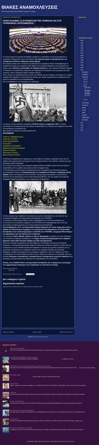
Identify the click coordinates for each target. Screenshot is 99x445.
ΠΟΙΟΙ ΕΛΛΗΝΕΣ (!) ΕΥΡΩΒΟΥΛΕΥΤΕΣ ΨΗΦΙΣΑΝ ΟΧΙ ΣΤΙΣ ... (87, 91)
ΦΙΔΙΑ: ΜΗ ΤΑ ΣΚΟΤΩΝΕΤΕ (17, 348)
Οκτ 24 (86, 81)
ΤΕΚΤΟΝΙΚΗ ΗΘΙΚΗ (15, 375)
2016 (82, 65)
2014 (82, 70)
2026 (82, 40)
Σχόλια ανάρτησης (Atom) (41, 336)
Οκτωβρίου (85, 77)
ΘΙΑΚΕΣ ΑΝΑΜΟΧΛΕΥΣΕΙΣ (29, 7)
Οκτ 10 (86, 99)
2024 (82, 45)
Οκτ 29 (86, 79)
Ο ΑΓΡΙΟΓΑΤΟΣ (14, 419)
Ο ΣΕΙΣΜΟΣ (13, 392)
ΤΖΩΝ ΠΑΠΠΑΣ (14, 383)
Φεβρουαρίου (86, 117)
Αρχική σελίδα (37, 332)
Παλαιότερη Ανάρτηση (66, 332)
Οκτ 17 (86, 84)
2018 (82, 60)
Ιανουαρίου (85, 120)
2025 (82, 43)
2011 (82, 127)
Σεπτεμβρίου (85, 102)
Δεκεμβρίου (85, 72)
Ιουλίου (84, 107)
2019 (82, 57)
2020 (82, 55)
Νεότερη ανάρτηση (8, 332)
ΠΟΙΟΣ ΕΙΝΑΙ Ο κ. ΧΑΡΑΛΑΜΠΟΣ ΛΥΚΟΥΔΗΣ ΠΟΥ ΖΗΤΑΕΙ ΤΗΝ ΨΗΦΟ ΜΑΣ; (30, 366)
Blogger (72, 441)
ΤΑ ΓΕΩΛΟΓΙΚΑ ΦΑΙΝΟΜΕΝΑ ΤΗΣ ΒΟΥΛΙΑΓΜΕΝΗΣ (23, 357)
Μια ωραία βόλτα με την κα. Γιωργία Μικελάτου (22, 410)
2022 (82, 50)
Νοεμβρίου (85, 74)
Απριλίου (84, 115)
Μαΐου (84, 112)
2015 (82, 67)
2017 (82, 62)
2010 (82, 130)
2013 (82, 123)
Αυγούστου (85, 105)
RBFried (64, 441)
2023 (82, 48)
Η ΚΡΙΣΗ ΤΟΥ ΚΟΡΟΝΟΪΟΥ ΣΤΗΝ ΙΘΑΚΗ (21, 428)
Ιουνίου (84, 110)
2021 (82, 53)
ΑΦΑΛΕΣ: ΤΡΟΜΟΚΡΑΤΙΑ (16, 401)
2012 (82, 125)
